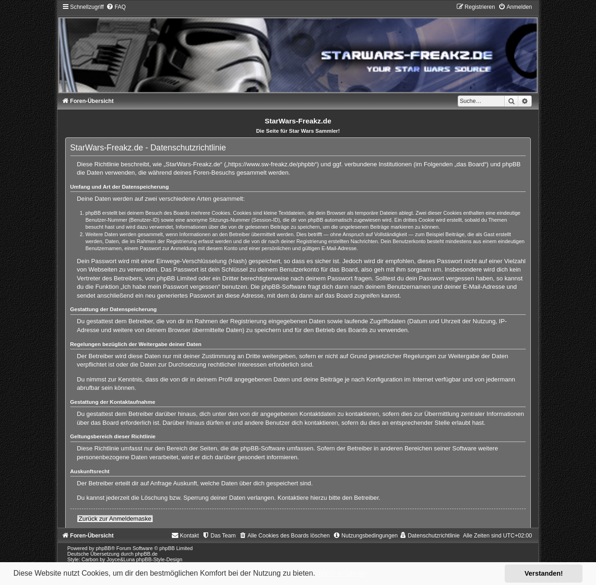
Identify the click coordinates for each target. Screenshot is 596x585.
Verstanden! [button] (544, 573)
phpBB (103, 548)
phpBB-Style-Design (159, 559)
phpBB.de (146, 554)
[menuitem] (116, 7)
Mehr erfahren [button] (342, 573)
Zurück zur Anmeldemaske (115, 518)
